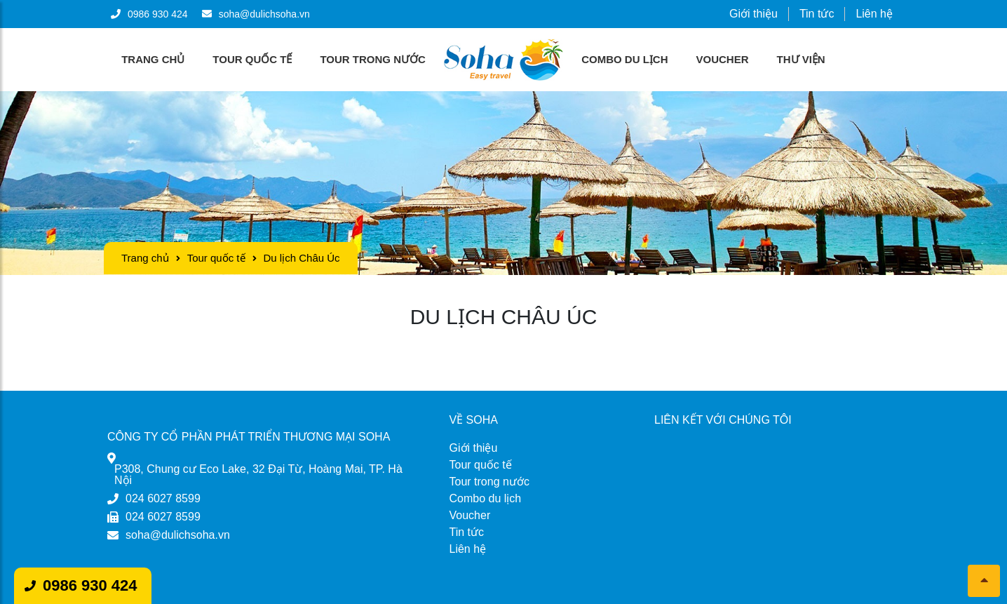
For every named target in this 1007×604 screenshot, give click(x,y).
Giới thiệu (753, 14)
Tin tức (816, 14)
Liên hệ (874, 14)
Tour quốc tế (252, 59)
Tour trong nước (372, 59)
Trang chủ (152, 59)
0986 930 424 (90, 585)
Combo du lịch (624, 59)
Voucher (722, 59)
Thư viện (801, 59)
